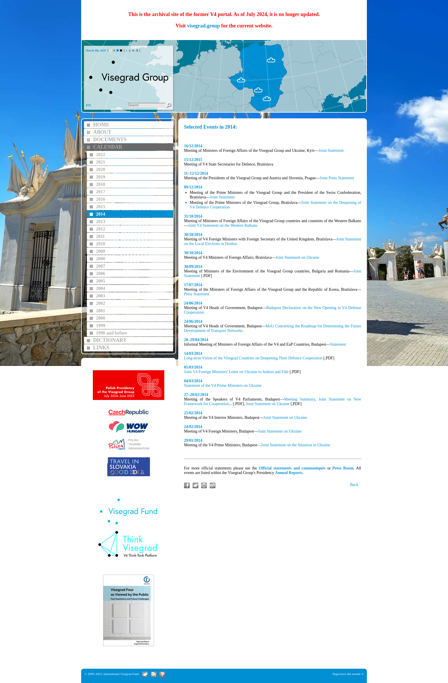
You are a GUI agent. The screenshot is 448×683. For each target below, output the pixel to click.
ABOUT (102, 132)
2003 (100, 295)
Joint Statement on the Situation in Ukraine (295, 445)
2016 (100, 199)
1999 (100, 325)
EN (88, 105)
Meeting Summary (299, 399)
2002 (100, 303)
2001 (100, 310)
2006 (100, 273)
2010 (100, 243)
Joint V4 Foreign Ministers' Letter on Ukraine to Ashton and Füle (236, 372)
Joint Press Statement (337, 178)
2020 (100, 169)
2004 (100, 288)
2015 (100, 206)
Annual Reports (288, 473)
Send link (212, 485)
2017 (100, 191)
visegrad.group (203, 26)
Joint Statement (331, 150)
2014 (100, 214)
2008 (100, 258)
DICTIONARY (110, 340)
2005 (100, 280)
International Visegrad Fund (121, 674)
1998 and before (111, 332)
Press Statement (196, 294)
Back (354, 485)
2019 (100, 176)
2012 (100, 228)
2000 (100, 318)
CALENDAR (107, 147)
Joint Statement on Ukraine (297, 257)
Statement (338, 344)
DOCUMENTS (110, 139)
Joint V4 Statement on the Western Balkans (222, 225)
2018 (100, 184)
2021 (100, 162)
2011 (100, 236)
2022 (100, 154)
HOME (101, 125)
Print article (204, 485)
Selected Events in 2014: (210, 127)
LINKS (101, 348)
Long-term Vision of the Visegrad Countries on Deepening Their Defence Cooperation (253, 358)
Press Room (342, 468)
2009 (100, 251)
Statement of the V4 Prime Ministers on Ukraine (223, 385)
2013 (100, 221)
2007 (100, 266)
